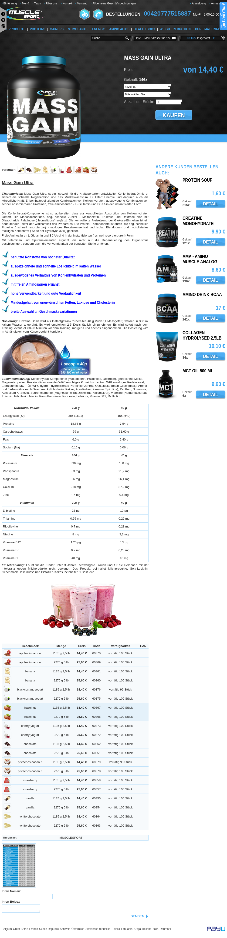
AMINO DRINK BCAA (202, 294)
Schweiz (65, 929)
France (33, 929)
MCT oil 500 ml (198, 371)
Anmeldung (199, 3)
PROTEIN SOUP (197, 180)
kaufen (174, 115)
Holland (147, 929)
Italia (156, 929)
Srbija (137, 929)
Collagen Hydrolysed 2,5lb (202, 335)
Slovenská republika (97, 929)
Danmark (165, 929)
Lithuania (126, 929)
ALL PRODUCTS (14, 29)
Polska (116, 929)
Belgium (7, 929)
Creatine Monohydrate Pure (198, 224)
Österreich (77, 929)
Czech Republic (49, 929)
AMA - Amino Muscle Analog (200, 259)
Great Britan (20, 929)
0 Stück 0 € (201, 38)
